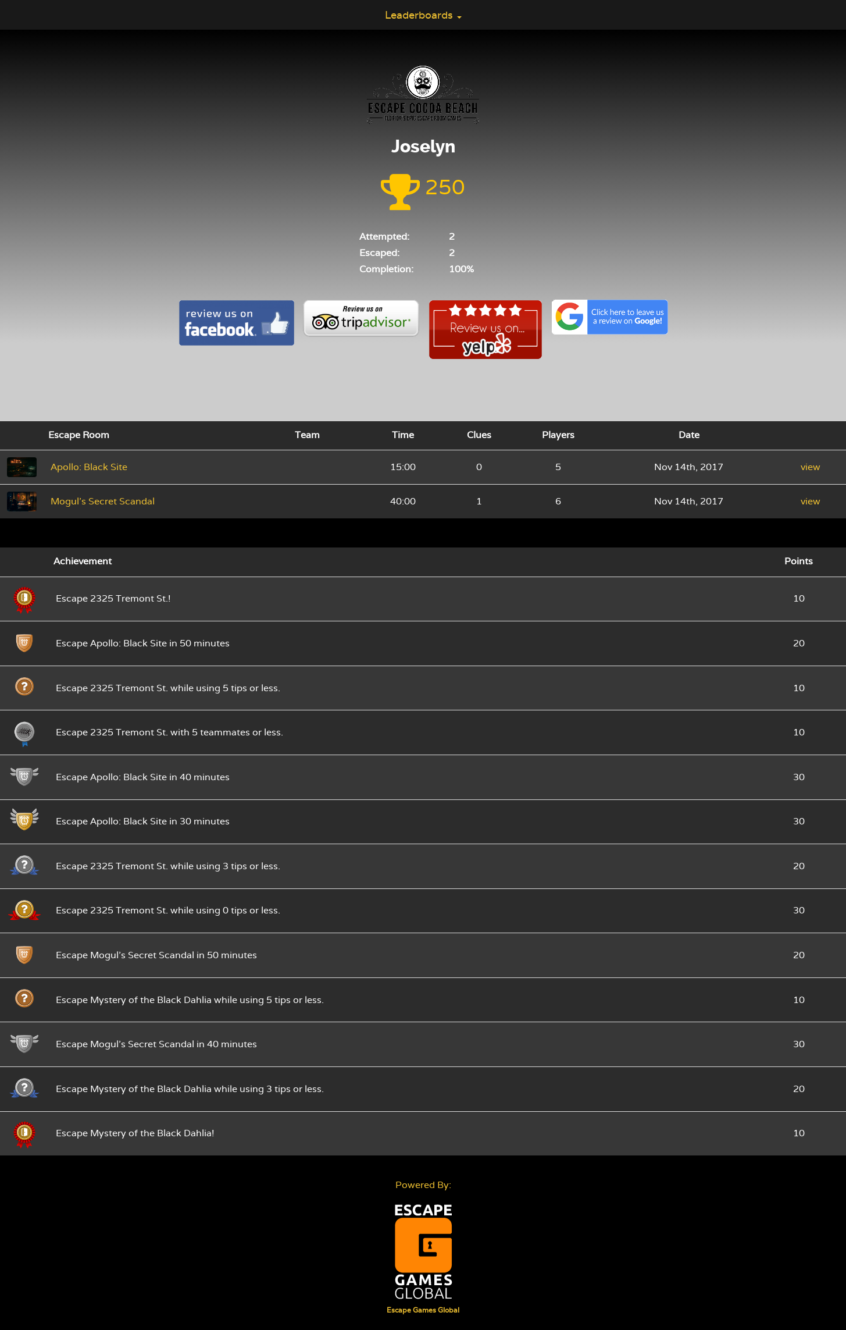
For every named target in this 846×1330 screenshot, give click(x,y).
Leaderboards (423, 15)
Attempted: (384, 236)
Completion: (386, 269)
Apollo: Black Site (89, 467)
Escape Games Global (423, 1310)
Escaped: (379, 253)
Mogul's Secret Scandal (103, 501)
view (810, 467)
